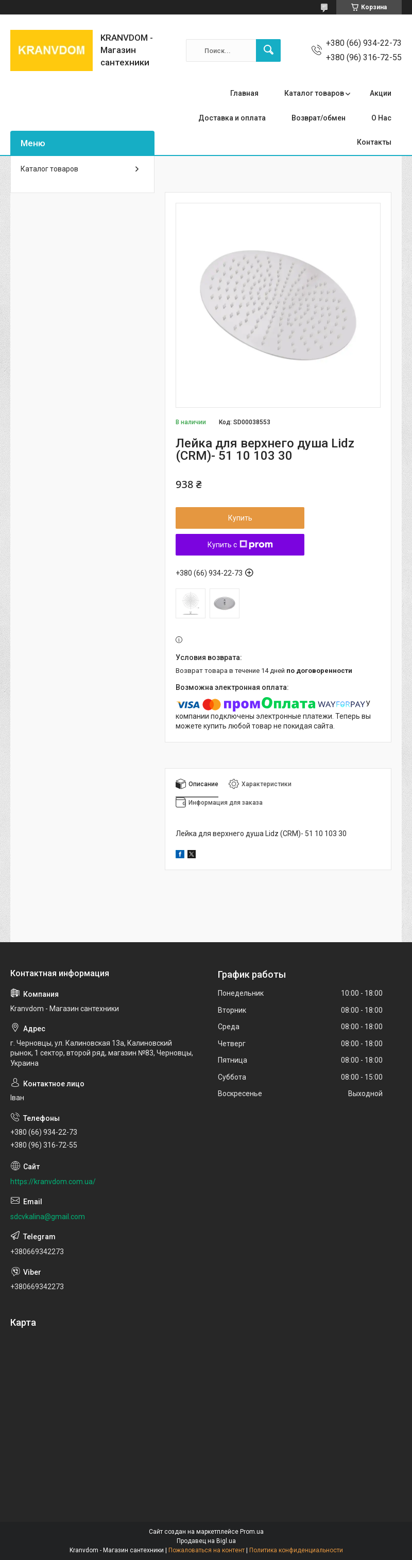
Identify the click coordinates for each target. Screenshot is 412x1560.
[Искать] (268, 50)
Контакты (374, 142)
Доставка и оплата (232, 118)
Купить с (240, 544)
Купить (240, 518)
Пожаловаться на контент (206, 1550)
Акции (380, 93)
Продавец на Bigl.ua (206, 1541)
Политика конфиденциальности (296, 1550)
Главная (244, 93)
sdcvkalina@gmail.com (47, 1216)
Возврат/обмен (318, 118)
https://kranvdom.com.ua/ (53, 1181)
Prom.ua (252, 1531)
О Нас (381, 118)
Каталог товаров (314, 93)
